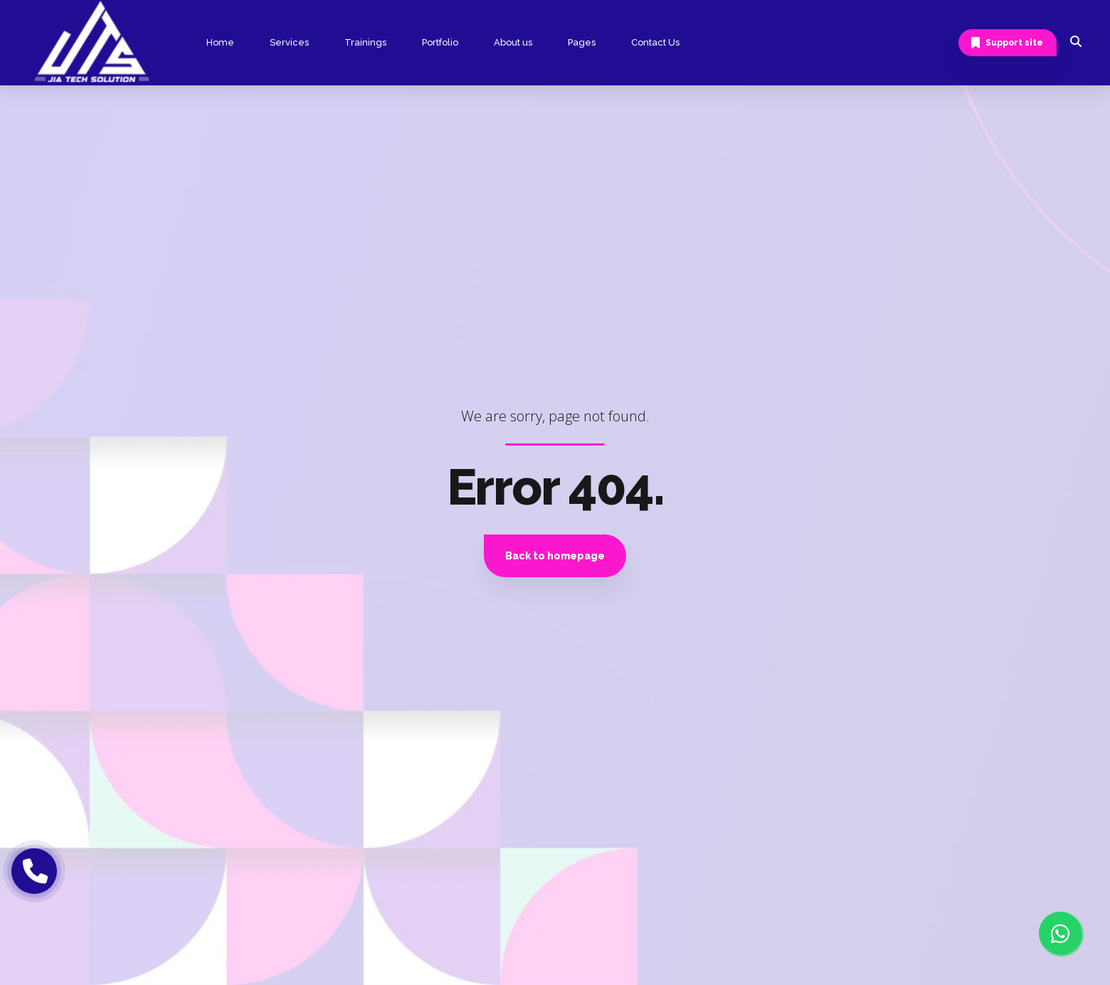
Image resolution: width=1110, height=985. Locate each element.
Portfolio (440, 42)
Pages (582, 42)
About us (513, 42)
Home (220, 42)
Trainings (365, 42)
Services (289, 42)
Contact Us (655, 42)
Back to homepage (555, 556)
